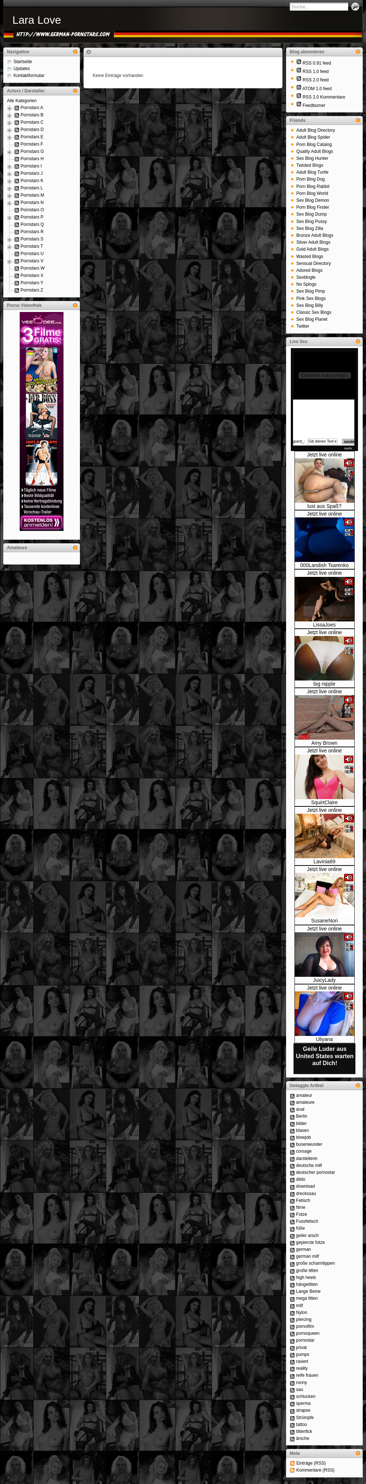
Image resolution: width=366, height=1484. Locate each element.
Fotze (301, 1214)
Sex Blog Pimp (310, 291)
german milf (307, 1256)
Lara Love (36, 20)
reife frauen (307, 1375)
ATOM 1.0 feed (317, 88)
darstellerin (306, 1158)
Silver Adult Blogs (313, 242)
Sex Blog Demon (312, 200)
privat (301, 1347)
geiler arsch (307, 1235)
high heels (306, 1277)
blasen (302, 1130)
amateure (305, 1102)
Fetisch (303, 1200)
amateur (304, 1095)
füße (300, 1228)
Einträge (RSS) (311, 1463)
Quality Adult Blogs (314, 151)
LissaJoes (324, 625)
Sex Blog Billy (309, 305)
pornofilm (305, 1326)
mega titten (306, 1298)
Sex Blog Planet (311, 319)
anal (300, 1109)
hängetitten (306, 1284)
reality (302, 1368)
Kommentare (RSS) (315, 1470)
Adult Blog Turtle (312, 172)
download (305, 1186)
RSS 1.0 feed (315, 71)
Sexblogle (306, 277)
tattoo (301, 1424)
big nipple (324, 684)
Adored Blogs (309, 270)
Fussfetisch (307, 1221)
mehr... (349, 449)
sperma (303, 1403)
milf (299, 1305)
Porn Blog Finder (312, 207)
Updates (22, 68)
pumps (302, 1354)
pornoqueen (307, 1333)
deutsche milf (309, 1165)
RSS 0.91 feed (317, 63)
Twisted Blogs (309, 165)
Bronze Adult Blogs (314, 235)
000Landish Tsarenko (324, 565)
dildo (300, 1179)
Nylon (301, 1312)
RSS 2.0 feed (315, 79)
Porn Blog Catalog (314, 144)
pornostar (305, 1340)
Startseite (23, 61)
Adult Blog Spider (313, 137)
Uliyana (324, 1039)
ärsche (302, 1438)
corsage (304, 1151)
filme (300, 1207)
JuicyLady (324, 980)
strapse (303, 1410)
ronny (301, 1382)
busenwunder (309, 1144)
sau (299, 1389)
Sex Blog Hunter (312, 158)
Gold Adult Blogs (312, 249)
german (303, 1249)
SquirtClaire (324, 802)
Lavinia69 (324, 861)
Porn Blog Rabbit (313, 186)
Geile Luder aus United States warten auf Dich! (325, 1056)
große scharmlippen (315, 1263)
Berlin (301, 1116)
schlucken (305, 1396)
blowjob (303, 1137)
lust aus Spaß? (324, 506)
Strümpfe (305, 1417)
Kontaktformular (29, 75)
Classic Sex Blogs (313, 312)
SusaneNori (324, 921)
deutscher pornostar (315, 1172)
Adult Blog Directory (315, 130)
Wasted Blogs (309, 256)
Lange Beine (308, 1291)
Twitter (302, 326)
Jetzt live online (324, 455)
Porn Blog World (312, 193)
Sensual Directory (313, 263)
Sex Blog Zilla (309, 228)
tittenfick (304, 1431)
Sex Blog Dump (311, 214)
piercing (303, 1319)
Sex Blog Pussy (311, 221)
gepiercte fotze (310, 1242)
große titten (307, 1270)
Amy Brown (324, 743)
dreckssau (306, 1193)
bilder (301, 1123)
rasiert (302, 1361)
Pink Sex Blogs (311, 298)
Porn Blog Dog (310, 179)
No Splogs (306, 284)
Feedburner (314, 105)
